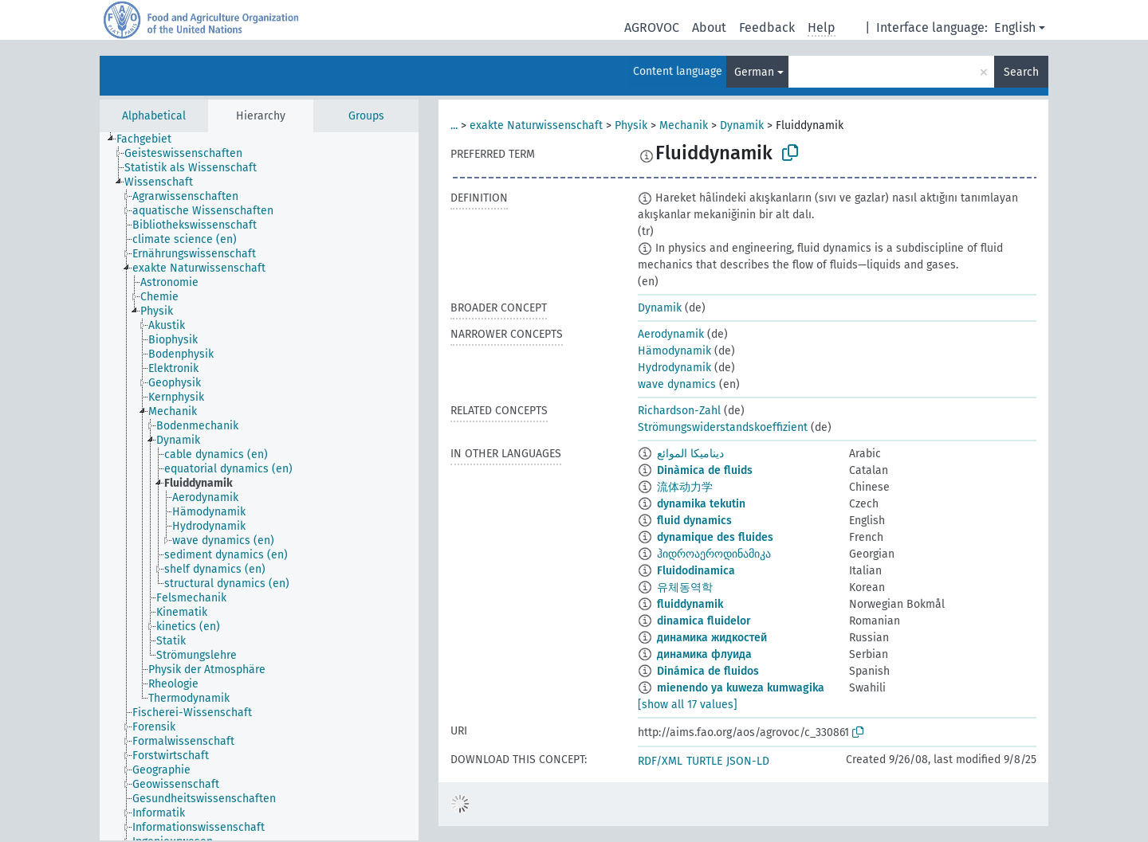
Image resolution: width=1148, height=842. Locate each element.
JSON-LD (747, 761)
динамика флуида (704, 654)
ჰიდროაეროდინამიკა (714, 554)
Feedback (767, 27)
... (454, 125)
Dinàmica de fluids (705, 470)
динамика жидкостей (712, 637)
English (1015, 27)
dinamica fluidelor (704, 621)
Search (1021, 72)
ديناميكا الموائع (690, 453)
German (754, 72)
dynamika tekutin (701, 504)
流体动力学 (685, 487)
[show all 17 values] (687, 704)
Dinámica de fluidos (708, 671)
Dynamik (742, 125)
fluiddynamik (690, 604)
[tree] (259, 486)
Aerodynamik (671, 334)
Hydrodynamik (674, 367)
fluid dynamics (694, 520)
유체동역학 (685, 587)
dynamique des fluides (715, 537)
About (709, 27)
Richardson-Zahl (679, 410)
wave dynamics (677, 384)
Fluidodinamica (696, 571)
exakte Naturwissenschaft (536, 125)
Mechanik (683, 125)
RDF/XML (660, 761)
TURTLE (704, 761)
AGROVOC (651, 27)
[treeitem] (151, 139)
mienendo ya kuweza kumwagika (740, 688)
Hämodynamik (674, 351)
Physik (631, 125)
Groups (366, 116)
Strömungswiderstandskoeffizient (723, 427)
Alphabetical (154, 116)
